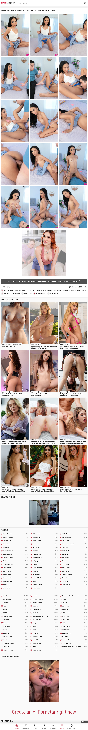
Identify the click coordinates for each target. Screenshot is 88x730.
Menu (83, 722)
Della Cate (74, 540)
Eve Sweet (74, 564)
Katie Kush (74, 551)
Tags (35, 728)
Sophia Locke (15, 554)
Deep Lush (74, 619)
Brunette (25, 290)
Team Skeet (15, 599)
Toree (45, 581)
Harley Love (15, 574)
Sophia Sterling (15, 581)
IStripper (15, 602)
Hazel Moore (45, 540)
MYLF (15, 606)
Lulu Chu (45, 544)
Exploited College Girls (45, 616)
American (7, 293)
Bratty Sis (28, 293)
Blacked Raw (45, 643)
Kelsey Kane (45, 574)
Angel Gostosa (74, 574)
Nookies (45, 633)
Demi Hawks (45, 588)
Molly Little (15, 584)
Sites (44, 728)
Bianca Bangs (40, 293)
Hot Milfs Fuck (45, 636)
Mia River (74, 581)
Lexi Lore (74, 547)
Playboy (15, 630)
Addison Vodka (45, 567)
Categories (26, 728)
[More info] (56, 342)
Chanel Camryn (15, 557)
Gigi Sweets (74, 584)
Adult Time (45, 640)
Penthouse (15, 619)
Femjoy (45, 626)
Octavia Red (15, 567)
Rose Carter (74, 578)
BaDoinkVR (15, 623)
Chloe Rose (45, 534)
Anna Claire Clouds (74, 544)
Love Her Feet (45, 650)
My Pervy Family (45, 599)
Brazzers (45, 606)
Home (16, 728)
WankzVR (15, 633)
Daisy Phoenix (45, 557)
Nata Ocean (74, 567)
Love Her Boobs (74, 640)
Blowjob (17, 290)
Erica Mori (15, 588)
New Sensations (15, 643)
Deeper (74, 602)
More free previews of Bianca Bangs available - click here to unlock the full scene (42, 281)
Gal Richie (74, 554)
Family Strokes (15, 650)
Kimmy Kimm (45, 537)
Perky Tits (66, 290)
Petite (73, 290)
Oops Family (74, 626)
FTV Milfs (74, 636)
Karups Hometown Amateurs (74, 646)
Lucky (62, 728)
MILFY (74, 599)
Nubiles (15, 640)
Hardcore (49, 290)
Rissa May (15, 547)
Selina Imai (15, 561)
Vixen (45, 630)
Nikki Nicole (74, 534)
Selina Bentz (74, 557)
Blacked (45, 613)
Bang (45, 623)
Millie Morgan (45, 554)
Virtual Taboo (15, 636)
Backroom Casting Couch (74, 596)
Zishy (15, 609)
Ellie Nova (45, 547)
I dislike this (83, 287)
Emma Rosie (15, 544)
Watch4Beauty (45, 602)
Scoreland (45, 596)
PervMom (74, 609)
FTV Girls (15, 613)
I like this (74, 287)
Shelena (74, 561)
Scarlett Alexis (15, 537)
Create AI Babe (71, 728)
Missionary (58, 290)
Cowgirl (32, 290)
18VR (74, 623)
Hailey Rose (45, 571)
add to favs (54, 293)
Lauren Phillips (45, 578)
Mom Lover (15, 626)
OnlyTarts (15, 646)
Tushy (45, 646)
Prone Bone (81, 290)
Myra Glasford (15, 534)
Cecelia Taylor (45, 584)
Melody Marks (15, 578)
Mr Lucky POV (74, 643)
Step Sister (16, 293)
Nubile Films (45, 609)
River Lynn (45, 551)
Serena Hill (74, 571)
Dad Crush (74, 630)
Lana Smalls (15, 571)
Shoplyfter (74, 606)
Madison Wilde (15, 564)
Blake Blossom (15, 551)
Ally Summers (74, 537)
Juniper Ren (15, 540)
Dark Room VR (74, 633)
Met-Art (15, 596)
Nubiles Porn (15, 616)
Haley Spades (45, 561)
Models (53, 728)
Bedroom (10, 290)
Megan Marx (45, 564)
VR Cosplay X (45, 619)
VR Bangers (74, 613)
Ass (5, 290)
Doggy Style (40, 290)
